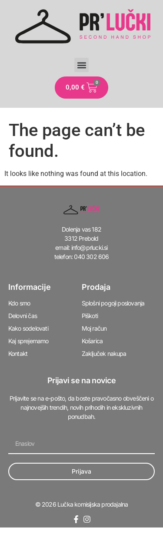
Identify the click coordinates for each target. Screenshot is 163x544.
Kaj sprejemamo (28, 341)
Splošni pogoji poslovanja (113, 303)
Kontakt (17, 353)
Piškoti (90, 315)
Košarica (92, 341)
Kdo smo (19, 303)
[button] (81, 65)
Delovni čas (22, 315)
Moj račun (94, 328)
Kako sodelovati (28, 328)
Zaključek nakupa (104, 353)
